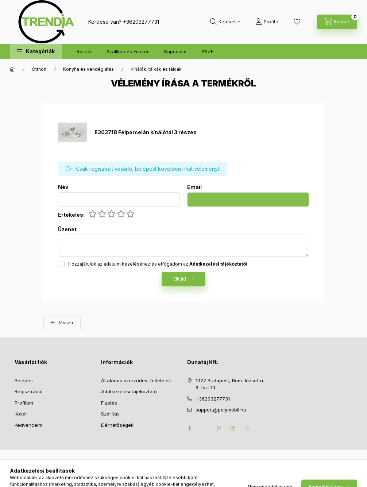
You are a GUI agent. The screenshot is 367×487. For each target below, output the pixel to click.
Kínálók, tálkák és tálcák (156, 69)
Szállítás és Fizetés (128, 51)
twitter (204, 428)
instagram (233, 428)
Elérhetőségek (117, 425)
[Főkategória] (12, 69)
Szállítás (110, 414)
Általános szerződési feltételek (136, 380)
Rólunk (84, 51)
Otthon (39, 69)
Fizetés (109, 403)
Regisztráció (29, 391)
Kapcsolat (175, 51)
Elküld (179, 279)
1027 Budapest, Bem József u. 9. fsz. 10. (230, 384)
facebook (189, 428)
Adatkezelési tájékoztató (129, 391)
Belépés (24, 380)
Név (63, 187)
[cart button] (337, 22)
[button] (36, 51)
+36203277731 (141, 22)
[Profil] (267, 22)
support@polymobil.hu (221, 410)
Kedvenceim (28, 425)
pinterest (218, 428)
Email (194, 187)
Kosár (21, 414)
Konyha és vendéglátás (88, 69)
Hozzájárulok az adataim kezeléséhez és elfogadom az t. (158, 264)
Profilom (24, 403)
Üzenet (67, 229)
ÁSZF (207, 51)
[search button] (225, 22)
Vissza (66, 322)
